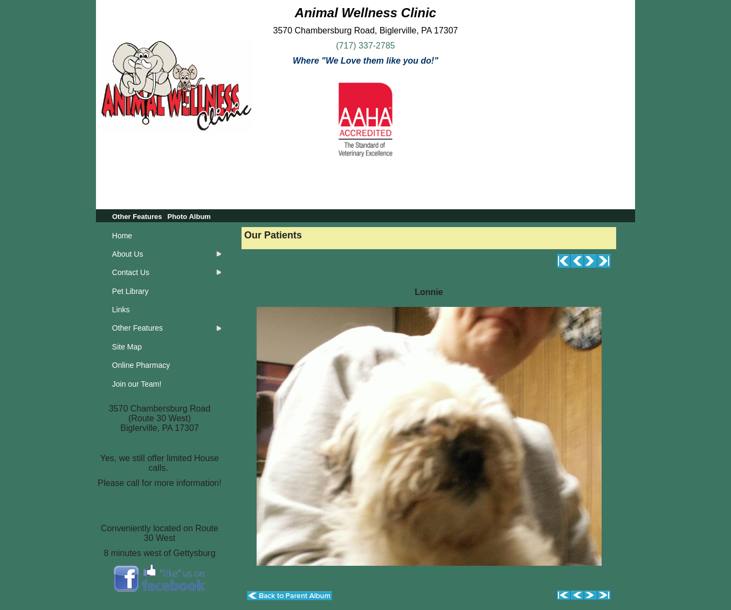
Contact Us (130, 272)
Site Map (127, 346)
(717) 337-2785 (365, 45)
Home (122, 235)
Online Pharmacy (141, 365)
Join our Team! (137, 384)
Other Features (137, 217)
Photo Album (188, 217)
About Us (127, 254)
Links (121, 309)
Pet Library (130, 291)
